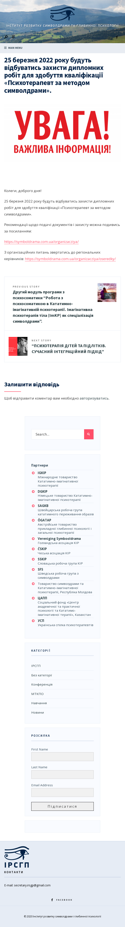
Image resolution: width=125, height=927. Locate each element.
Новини (37, 712)
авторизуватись (94, 398)
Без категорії (41, 675)
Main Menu (13, 48)
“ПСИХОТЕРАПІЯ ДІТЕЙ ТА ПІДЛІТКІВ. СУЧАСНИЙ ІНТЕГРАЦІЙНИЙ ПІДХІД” (69, 346)
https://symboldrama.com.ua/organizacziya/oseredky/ (70, 258)
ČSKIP (42, 549)
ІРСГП (36, 666)
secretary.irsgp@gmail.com (32, 885)
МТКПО (37, 694)
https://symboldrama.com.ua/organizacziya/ (41, 241)
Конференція (41, 684)
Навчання (39, 703)
